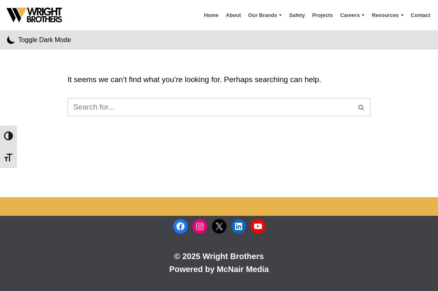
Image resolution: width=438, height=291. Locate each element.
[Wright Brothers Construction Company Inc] (36, 15)
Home (211, 15)
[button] (280, 15)
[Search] (209, 107)
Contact (420, 15)
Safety (297, 15)
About (233, 15)
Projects (322, 15)
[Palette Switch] (38, 40)
